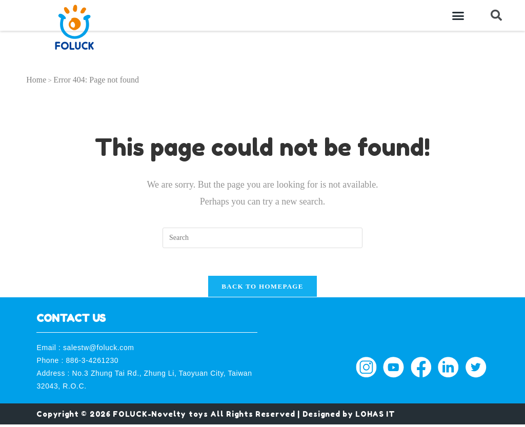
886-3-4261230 (92, 363)
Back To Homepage (262, 289)
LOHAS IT (375, 416)
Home (36, 79)
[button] (458, 15)
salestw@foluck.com (98, 350)
